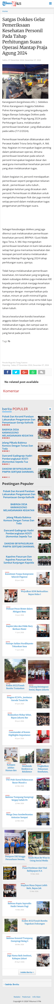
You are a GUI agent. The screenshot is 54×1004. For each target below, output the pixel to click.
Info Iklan (36, 997)
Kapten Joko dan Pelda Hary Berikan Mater (19, 627)
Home (5, 11)
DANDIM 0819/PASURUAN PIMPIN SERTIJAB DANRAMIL (18, 470)
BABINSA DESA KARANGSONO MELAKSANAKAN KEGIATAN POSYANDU (17, 434)
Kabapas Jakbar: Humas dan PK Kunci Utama (11, 770)
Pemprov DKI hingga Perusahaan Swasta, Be (15, 859)
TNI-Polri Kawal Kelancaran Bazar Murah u (19, 781)
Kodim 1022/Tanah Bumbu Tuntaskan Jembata (15, 688)
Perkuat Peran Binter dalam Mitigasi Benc (19, 610)
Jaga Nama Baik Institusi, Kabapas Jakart (19, 957)
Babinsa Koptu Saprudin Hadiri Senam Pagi (19, 905)
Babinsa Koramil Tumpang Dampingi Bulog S (19, 939)
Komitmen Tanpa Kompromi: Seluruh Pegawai (19, 575)
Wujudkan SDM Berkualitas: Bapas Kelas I (34, 593)
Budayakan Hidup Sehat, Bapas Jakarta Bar (19, 716)
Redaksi (17, 997)
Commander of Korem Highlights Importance (19, 733)
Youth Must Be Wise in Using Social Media (39, 859)
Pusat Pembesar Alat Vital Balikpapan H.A (34, 869)
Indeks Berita (26, 972)
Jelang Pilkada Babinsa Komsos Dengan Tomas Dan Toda (17, 445)
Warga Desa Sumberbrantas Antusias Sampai (19, 816)
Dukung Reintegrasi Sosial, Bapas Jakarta (39, 688)
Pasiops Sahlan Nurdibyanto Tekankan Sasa (19, 645)
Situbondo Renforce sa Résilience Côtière (27, 770)
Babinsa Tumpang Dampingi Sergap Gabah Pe (19, 798)
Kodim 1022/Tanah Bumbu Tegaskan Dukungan (35, 922)
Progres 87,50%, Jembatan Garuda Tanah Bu (19, 699)
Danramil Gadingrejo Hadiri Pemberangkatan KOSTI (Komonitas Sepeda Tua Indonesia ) (17, 460)
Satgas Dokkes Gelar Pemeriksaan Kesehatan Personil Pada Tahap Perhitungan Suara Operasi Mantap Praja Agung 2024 (24, 36)
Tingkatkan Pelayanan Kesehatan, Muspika (43, 770)
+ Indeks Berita (11, 984)
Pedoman (26, 997)
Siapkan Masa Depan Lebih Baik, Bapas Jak (34, 886)
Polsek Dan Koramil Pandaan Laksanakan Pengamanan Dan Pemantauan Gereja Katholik (18, 419)
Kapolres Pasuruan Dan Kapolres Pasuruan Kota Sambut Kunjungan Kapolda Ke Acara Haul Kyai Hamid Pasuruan (19, 562)
